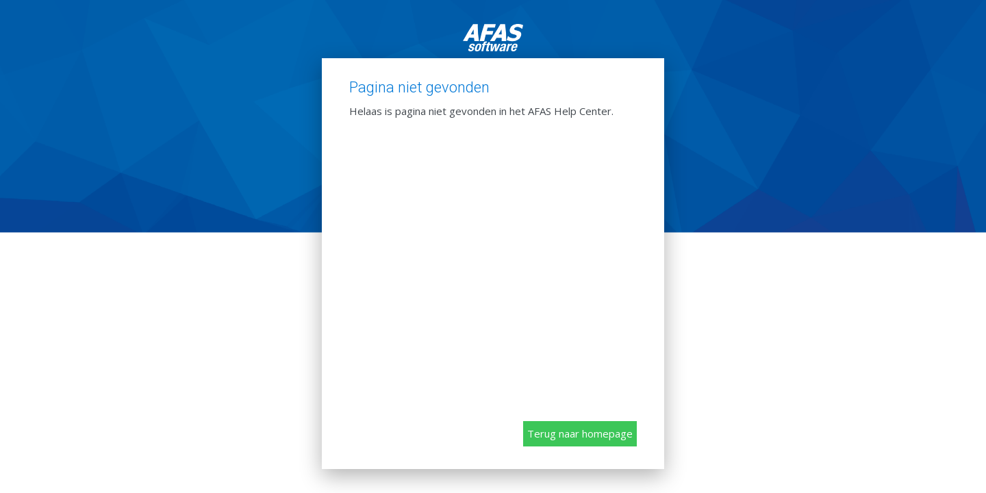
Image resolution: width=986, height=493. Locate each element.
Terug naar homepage (580, 433)
